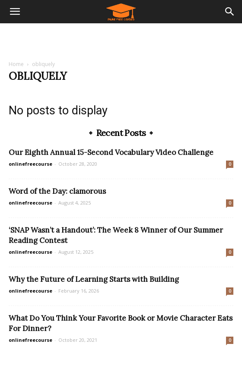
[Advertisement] (121, 38)
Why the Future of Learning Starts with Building (94, 279)
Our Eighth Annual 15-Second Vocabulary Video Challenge (111, 152)
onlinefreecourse (30, 164)
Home (16, 64)
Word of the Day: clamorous (57, 191)
